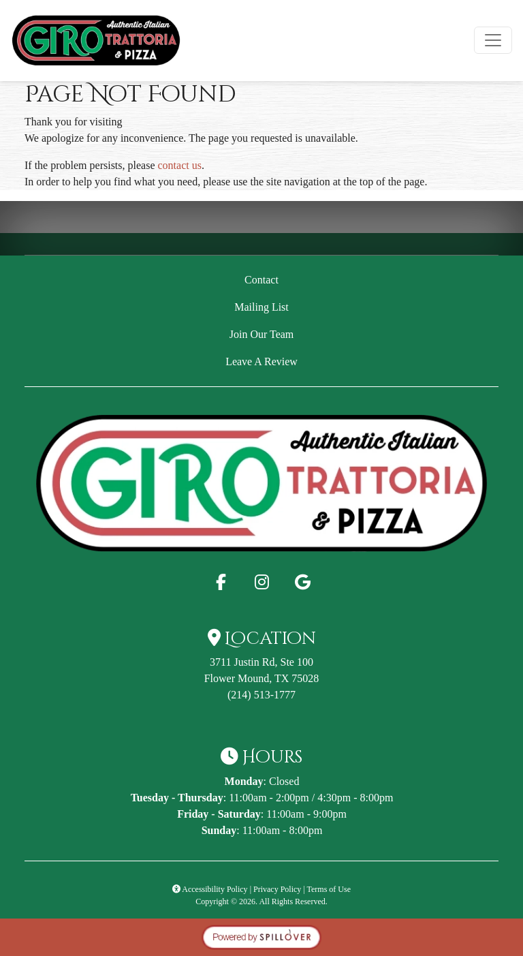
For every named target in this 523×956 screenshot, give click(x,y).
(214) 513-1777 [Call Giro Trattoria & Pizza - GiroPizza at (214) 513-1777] (261, 694)
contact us (180, 165)
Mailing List (261, 307)
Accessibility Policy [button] (210, 889)
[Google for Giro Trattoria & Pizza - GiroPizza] (302, 582)
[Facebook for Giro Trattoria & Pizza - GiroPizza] (220, 582)
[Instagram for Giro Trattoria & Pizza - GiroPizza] (261, 582)
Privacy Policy (277, 889)
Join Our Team (261, 334)
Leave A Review (351, 360)
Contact (261, 280)
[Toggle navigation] (493, 40)
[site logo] (96, 40)
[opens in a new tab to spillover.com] (261, 936)
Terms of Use (329, 889)
